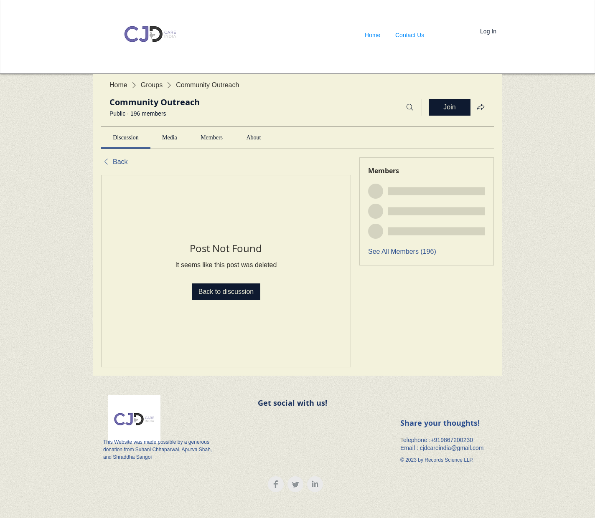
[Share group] (480, 107)
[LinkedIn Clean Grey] (315, 484)
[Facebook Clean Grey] (276, 484)
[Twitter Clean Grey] (295, 484)
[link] (125, 137)
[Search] (410, 107)
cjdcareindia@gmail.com (452, 448)
